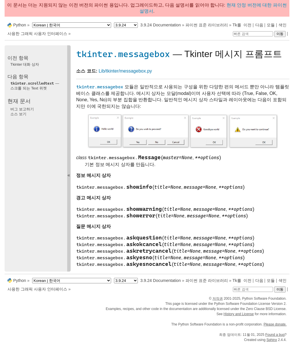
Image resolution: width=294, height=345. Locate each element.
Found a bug (275, 335)
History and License (239, 314)
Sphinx (271, 340)
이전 (247, 25)
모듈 (271, 25)
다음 (259, 25)
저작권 (217, 299)
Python (19, 25)
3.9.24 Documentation (160, 25)
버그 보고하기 (22, 109)
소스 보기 (18, 114)
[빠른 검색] (253, 33)
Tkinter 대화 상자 (24, 64)
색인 (282, 25)
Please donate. (275, 324)
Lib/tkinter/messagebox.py (125, 71)
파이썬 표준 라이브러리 (206, 25)
